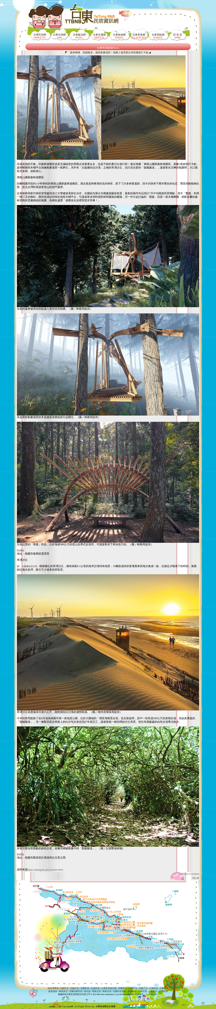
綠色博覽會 (53, 988)
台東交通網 (99, 36)
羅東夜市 (63, 991)
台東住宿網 (59, 36)
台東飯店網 (79, 36)
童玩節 (87, 991)
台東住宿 (142, 991)
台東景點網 (158, 36)
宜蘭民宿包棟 (119, 991)
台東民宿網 (39, 36)
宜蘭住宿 (74, 988)
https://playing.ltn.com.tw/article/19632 (45, 869)
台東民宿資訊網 (108, 988)
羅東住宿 (96, 991)
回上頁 (196, 878)
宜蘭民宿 (64, 988)
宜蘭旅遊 (131, 991)
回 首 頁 (177, 36)
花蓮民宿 (95, 988)
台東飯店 (152, 991)
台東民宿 (153, 988)
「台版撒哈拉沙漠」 (29, 566)
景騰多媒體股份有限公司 (78, 994)
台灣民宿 (163, 991)
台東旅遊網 (119, 36)
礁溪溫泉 (52, 991)
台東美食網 (138, 36)
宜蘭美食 (163, 988)
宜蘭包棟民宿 (76, 991)
